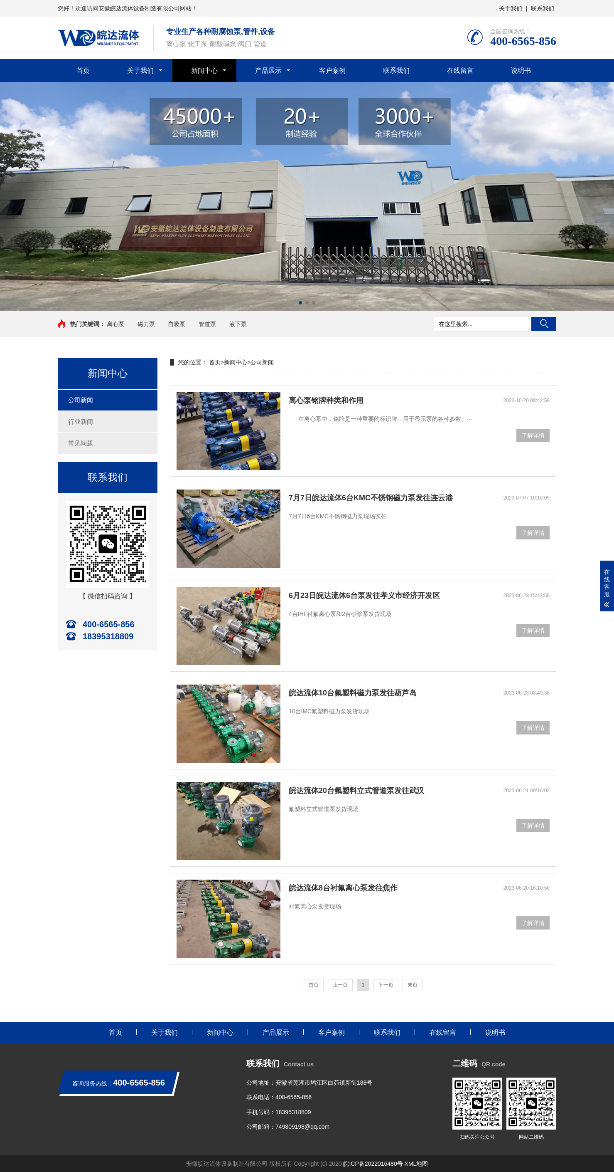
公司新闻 (80, 399)
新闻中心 (204, 70)
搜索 (543, 324)
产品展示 (268, 70)
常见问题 (80, 443)
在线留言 (460, 70)
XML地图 (416, 1163)
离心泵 (115, 324)
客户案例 (332, 70)
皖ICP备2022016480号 (373, 1163)
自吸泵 (176, 324)
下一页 (385, 985)
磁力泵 (146, 324)
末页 (413, 985)
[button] (300, 302)
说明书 (521, 70)
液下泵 (238, 324)
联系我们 (542, 8)
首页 (83, 70)
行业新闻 (80, 421)
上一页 (340, 985)
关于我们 (510, 8)
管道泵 (207, 324)
